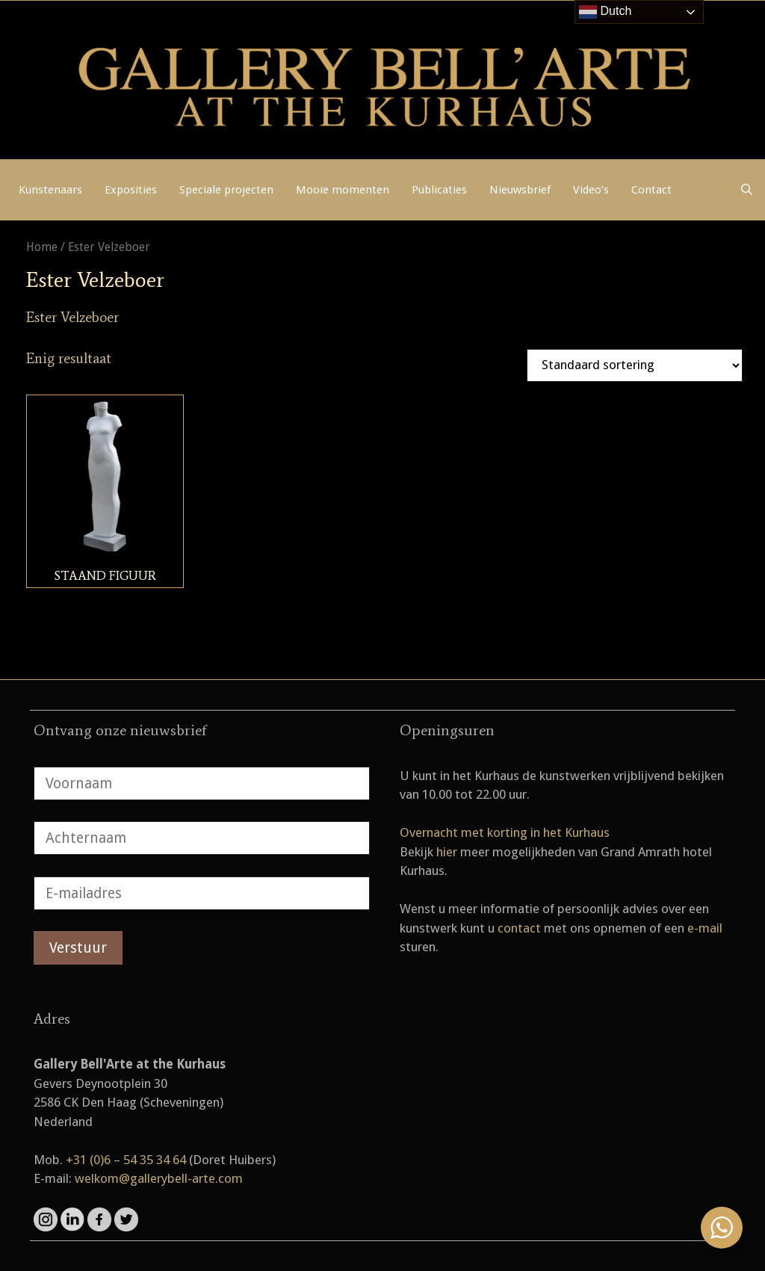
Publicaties (439, 190)
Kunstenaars (50, 190)
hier (446, 851)
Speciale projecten (226, 190)
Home (42, 247)
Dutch (605, 12)
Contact (651, 190)
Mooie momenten (342, 190)
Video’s (591, 190)
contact (519, 928)
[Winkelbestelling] (635, 365)
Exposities (131, 190)
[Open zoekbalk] (746, 189)
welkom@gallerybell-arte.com (159, 1178)
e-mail (704, 928)
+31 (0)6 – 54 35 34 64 (126, 1159)
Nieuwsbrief (520, 190)
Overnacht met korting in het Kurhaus (505, 832)
